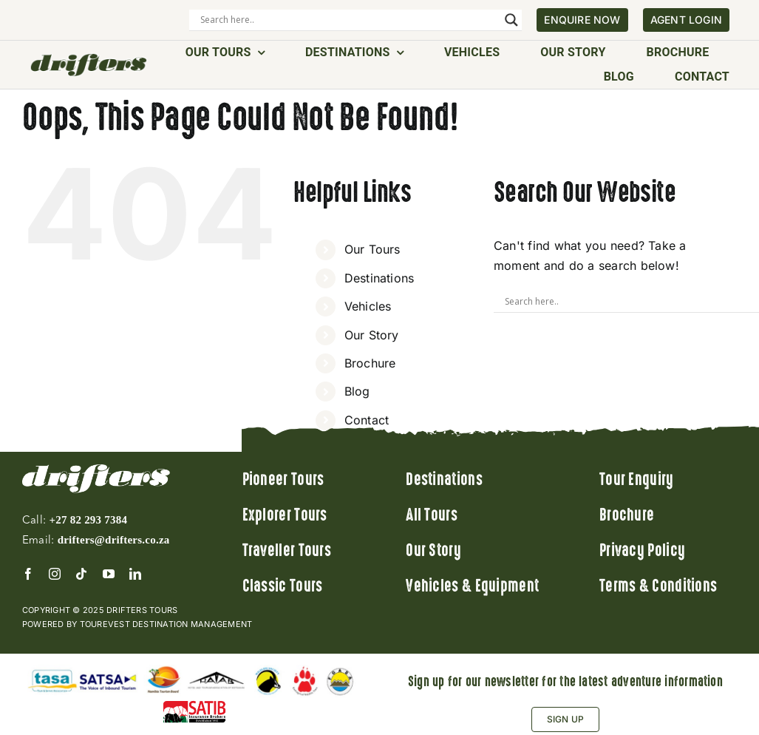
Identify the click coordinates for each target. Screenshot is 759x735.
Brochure (370, 363)
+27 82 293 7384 (88, 520)
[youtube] (109, 574)
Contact (366, 420)
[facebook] (28, 574)
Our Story (371, 335)
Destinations (379, 278)
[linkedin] (135, 574)
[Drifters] (88, 58)
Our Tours (372, 249)
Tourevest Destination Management (166, 624)
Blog (357, 391)
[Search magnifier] (511, 20)
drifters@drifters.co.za (114, 540)
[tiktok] (81, 574)
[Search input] (348, 20)
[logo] (96, 470)
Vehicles (368, 306)
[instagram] (55, 574)
